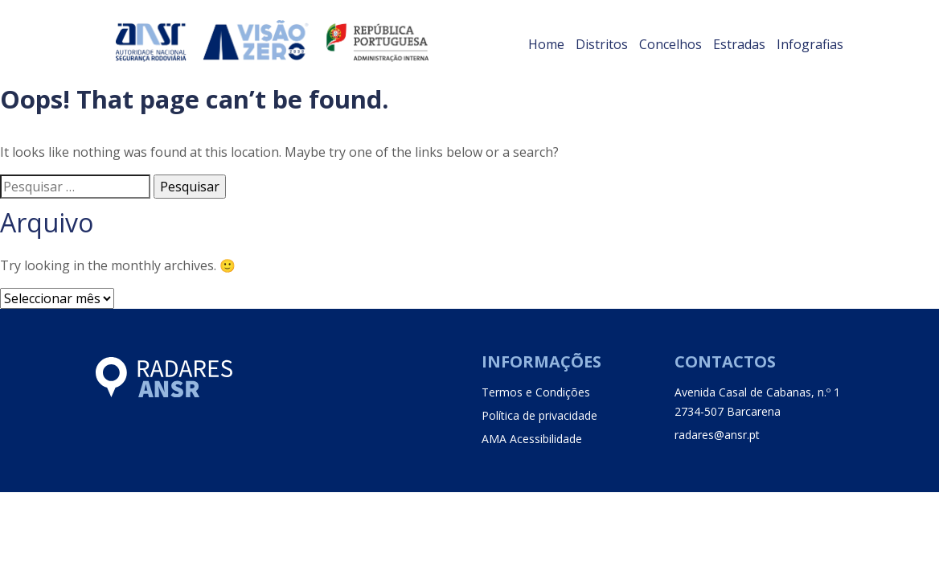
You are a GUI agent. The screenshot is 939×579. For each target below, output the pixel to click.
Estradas (739, 44)
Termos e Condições (536, 392)
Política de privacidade (539, 415)
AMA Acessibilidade (532, 438)
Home (546, 44)
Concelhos (670, 44)
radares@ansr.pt (717, 434)
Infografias (810, 44)
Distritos (602, 44)
